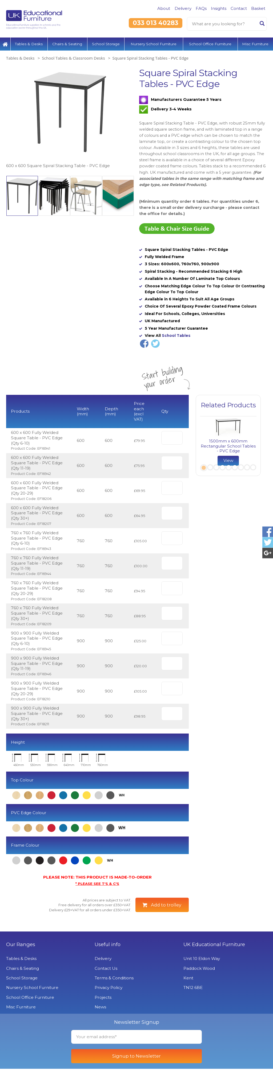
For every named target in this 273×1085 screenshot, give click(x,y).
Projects (103, 1013)
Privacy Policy (108, 1003)
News (100, 1023)
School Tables (176, 335)
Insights (218, 8)
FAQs (201, 8)
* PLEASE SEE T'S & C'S (97, 883)
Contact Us (106, 984)
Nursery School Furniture (153, 44)
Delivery (183, 8)
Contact (239, 8)
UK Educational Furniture (214, 961)
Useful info (108, 961)
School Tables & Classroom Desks (73, 58)
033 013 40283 (155, 23)
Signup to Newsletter (136, 1072)
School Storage (106, 44)
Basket (258, 8)
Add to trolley (166, 905)
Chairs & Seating (67, 44)
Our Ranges (20, 961)
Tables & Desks (29, 44)
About (163, 8)
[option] (70, 118)
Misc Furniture (255, 44)
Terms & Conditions (114, 994)
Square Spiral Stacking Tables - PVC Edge (150, 58)
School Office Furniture (210, 44)
